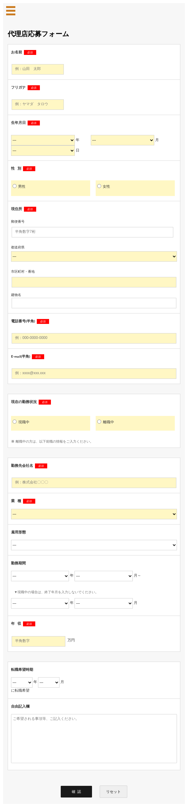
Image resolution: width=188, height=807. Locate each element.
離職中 (105, 422)
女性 (103, 186)
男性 (19, 186)
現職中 (21, 422)
